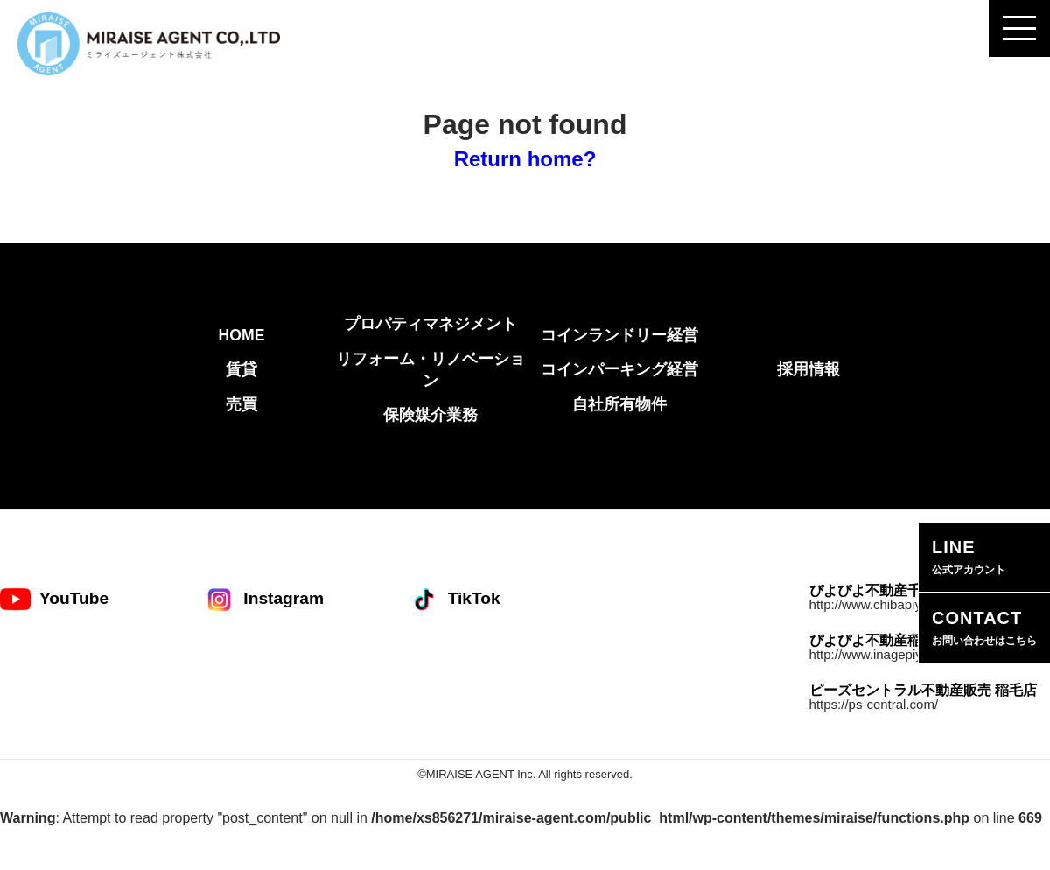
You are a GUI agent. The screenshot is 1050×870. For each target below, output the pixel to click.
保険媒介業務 (430, 415)
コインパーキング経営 (619, 369)
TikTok (454, 599)
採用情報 (808, 369)
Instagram (264, 599)
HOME (242, 335)
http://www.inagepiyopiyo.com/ (897, 654)
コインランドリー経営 (619, 335)
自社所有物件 (619, 404)
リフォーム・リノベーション (430, 369)
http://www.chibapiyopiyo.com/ (897, 604)
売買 (241, 404)
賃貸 (241, 369)
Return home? (525, 159)
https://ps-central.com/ (874, 704)
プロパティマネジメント (430, 324)
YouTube (54, 599)
